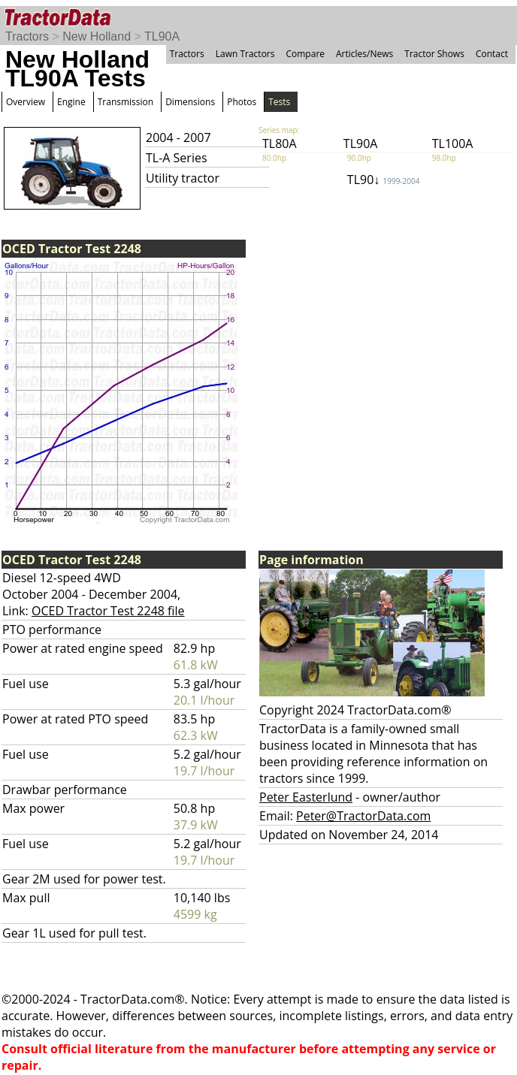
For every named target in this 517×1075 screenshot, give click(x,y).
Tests (279, 101)
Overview (25, 101)
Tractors (27, 36)
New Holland (96, 36)
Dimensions (190, 101)
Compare (305, 53)
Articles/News (364, 53)
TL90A (162, 36)
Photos (241, 101)
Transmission (125, 101)
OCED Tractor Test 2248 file (108, 610)
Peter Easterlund (305, 797)
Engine (71, 101)
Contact (492, 53)
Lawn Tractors (245, 53)
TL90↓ (383, 179)
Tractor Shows (434, 53)
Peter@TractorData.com (363, 816)
